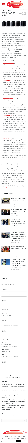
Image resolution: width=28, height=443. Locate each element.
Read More (24, 441)
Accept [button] (18, 441)
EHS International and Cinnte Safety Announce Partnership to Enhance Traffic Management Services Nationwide (18, 223)
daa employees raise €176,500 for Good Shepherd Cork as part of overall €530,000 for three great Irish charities (18, 201)
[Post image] (5, 201)
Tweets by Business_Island (7, 416)
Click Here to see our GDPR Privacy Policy (10, 377)
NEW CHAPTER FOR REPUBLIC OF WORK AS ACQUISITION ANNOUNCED (18, 211)
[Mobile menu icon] (3, 4)
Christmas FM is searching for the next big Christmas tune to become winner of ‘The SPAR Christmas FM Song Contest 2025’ (18, 250)
